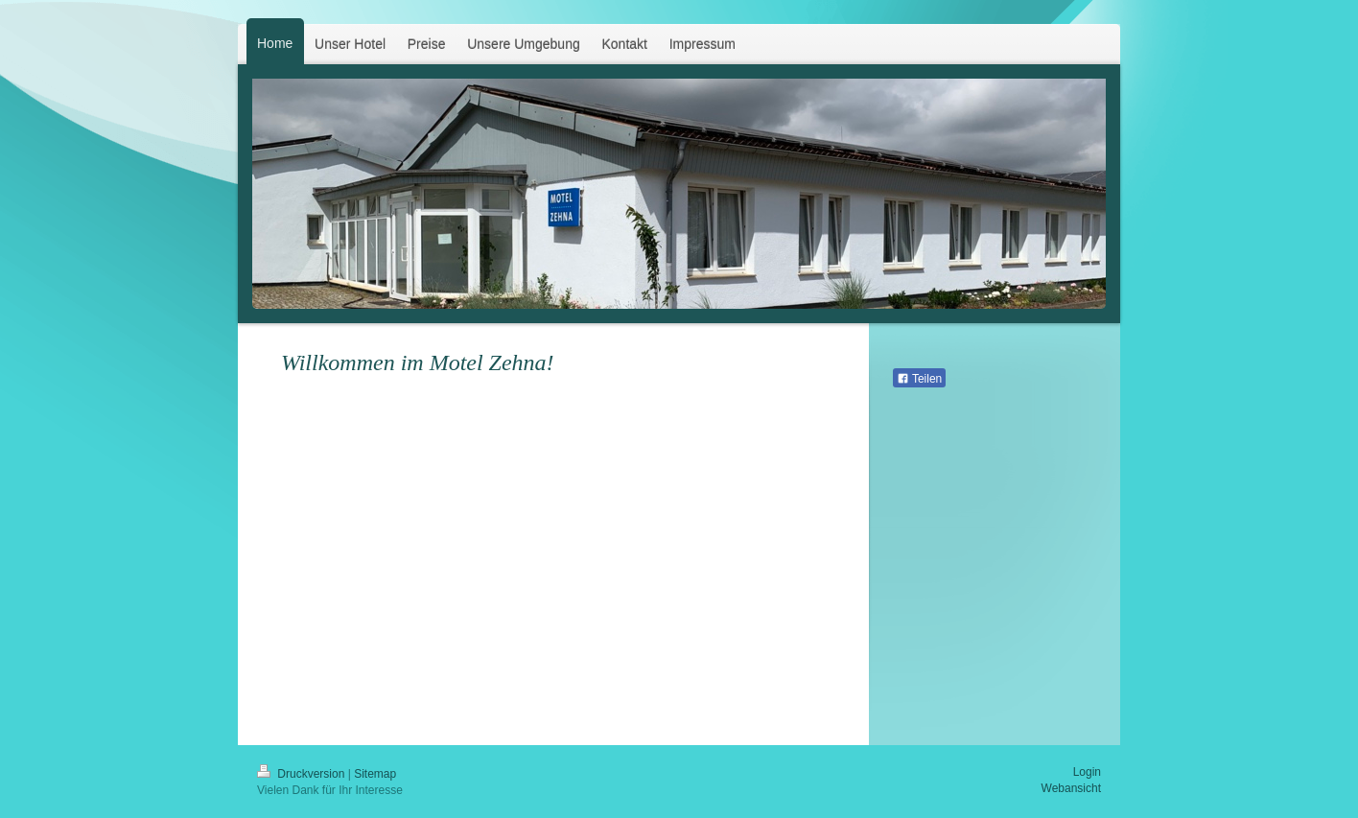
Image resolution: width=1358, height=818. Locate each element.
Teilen (919, 379)
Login (1087, 772)
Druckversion (302, 774)
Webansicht (1071, 788)
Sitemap (375, 774)
